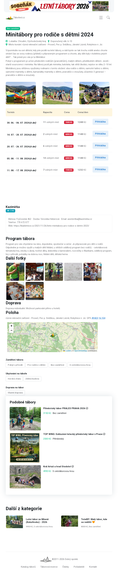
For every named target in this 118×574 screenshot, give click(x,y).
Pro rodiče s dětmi (36, 365)
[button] (108, 18)
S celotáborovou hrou (80, 365)
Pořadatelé (79, 566)
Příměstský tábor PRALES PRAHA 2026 (64, 408)
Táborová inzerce (49, 566)
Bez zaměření (57, 365)
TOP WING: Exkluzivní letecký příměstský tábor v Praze (73, 434)
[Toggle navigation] (101, 17)
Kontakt (93, 566)
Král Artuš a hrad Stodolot (57, 466)
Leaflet (67, 351)
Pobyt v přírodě (15, 365)
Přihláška (100, 121)
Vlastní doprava (15, 393)
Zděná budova (32, 379)
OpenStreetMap (80, 351)
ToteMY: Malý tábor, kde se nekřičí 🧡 (94, 521)
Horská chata (14, 379)
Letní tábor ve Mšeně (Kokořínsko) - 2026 (37, 521)
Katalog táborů (28, 566)
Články (65, 566)
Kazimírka (13, 207)
